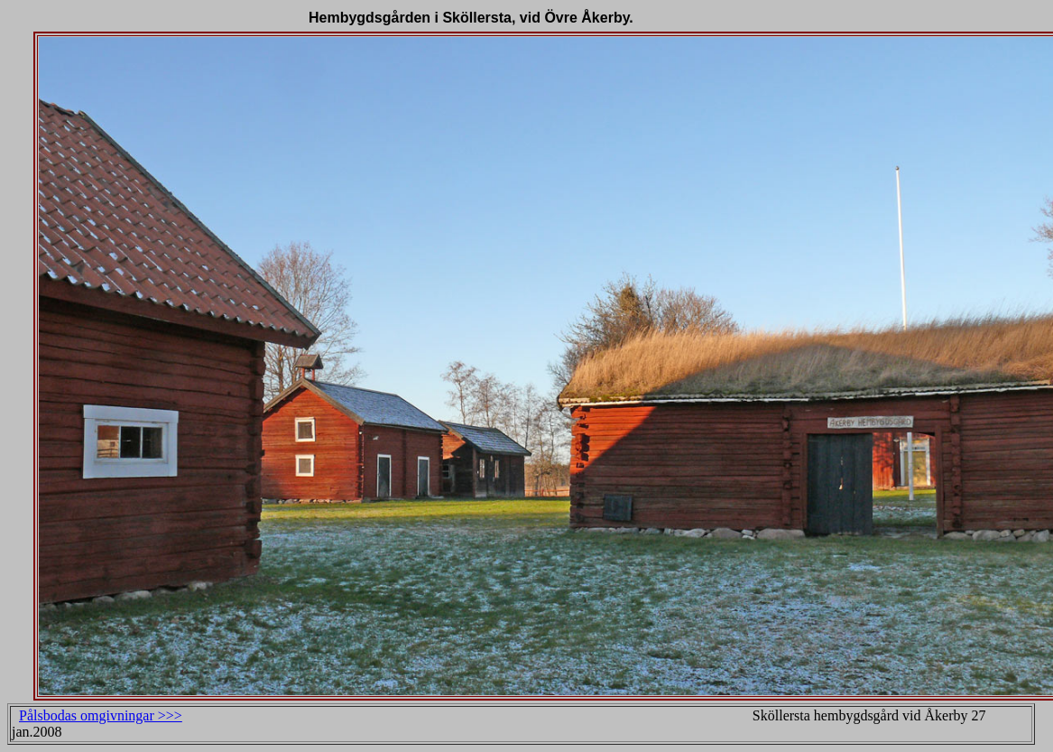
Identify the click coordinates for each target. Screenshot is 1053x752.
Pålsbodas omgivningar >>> (100, 715)
